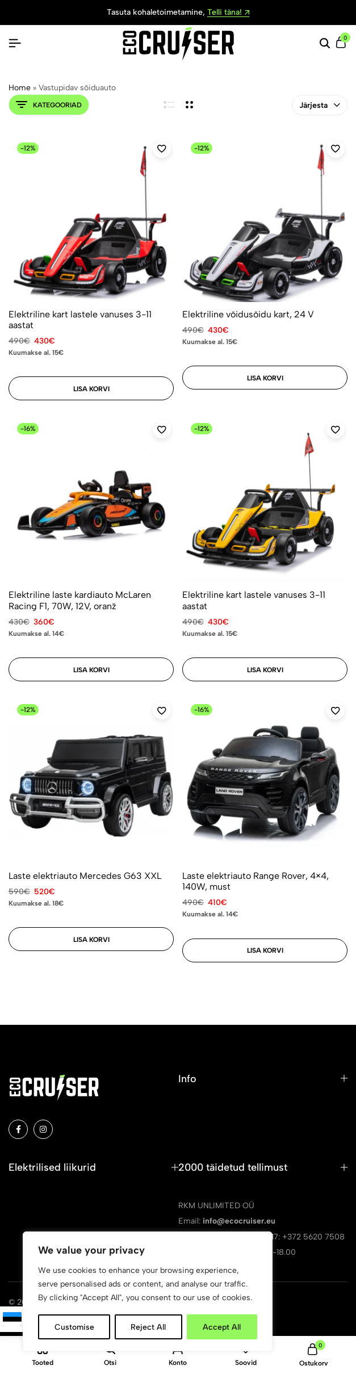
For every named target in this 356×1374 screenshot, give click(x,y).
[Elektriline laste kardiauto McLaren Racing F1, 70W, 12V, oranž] (91, 500)
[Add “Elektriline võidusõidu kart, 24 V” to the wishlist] (335, 149)
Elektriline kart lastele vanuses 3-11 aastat (80, 319)
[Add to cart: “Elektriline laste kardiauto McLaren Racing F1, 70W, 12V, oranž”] (91, 669)
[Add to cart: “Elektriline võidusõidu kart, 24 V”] (264, 377)
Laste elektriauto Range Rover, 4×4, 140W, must (255, 881)
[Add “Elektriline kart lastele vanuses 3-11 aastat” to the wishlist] (162, 149)
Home (20, 88)
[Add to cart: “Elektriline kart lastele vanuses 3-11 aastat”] (91, 388)
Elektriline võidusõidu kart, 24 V (248, 314)
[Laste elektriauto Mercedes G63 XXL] (91, 781)
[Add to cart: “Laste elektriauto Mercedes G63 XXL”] (91, 939)
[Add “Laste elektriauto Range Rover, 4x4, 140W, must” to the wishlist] (335, 710)
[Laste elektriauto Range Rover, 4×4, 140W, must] (264, 781)
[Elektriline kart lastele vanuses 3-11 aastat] (91, 219)
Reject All (148, 1326)
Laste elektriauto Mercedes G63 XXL (85, 875)
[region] (148, 1291)
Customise (74, 1326)
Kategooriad (49, 105)
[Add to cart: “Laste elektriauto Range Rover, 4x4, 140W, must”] (264, 950)
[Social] (18, 1129)
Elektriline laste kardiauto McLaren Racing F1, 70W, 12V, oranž (80, 600)
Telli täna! (228, 13)
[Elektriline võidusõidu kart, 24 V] (264, 219)
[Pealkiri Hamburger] (15, 43)
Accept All (222, 1326)
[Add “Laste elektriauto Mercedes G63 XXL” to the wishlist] (162, 710)
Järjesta (319, 105)
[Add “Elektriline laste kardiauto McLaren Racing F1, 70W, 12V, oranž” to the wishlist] (162, 429)
